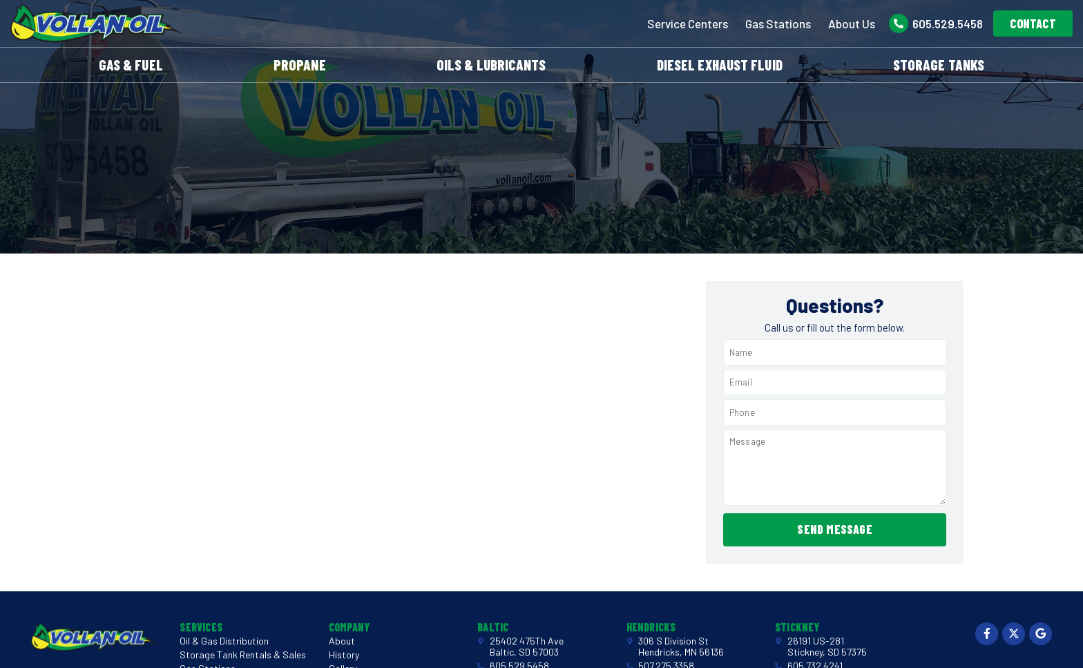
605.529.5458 (947, 23)
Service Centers (687, 23)
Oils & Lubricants (491, 64)
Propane (300, 64)
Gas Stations (778, 23)
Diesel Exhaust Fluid (720, 64)
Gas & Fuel (131, 64)
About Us (851, 23)
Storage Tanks (938, 64)
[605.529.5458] (898, 23)
